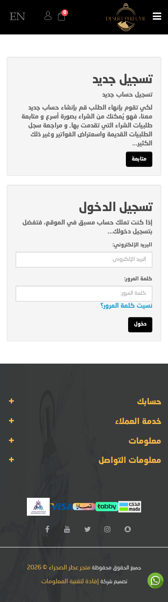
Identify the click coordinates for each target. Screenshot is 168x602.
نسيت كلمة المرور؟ (126, 306)
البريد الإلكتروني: (132, 245)
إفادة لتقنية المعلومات (70, 581)
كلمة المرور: (138, 279)
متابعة (139, 159)
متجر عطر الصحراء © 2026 (58, 567)
